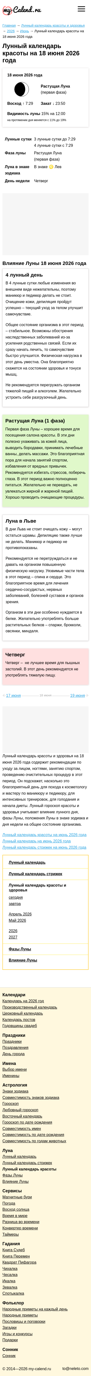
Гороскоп (10, 1104)
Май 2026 (17, 920)
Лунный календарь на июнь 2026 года (36, 841)
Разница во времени (20, 1222)
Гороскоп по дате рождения (27, 1122)
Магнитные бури (17, 1197)
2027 (13, 937)
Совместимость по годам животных (34, 1141)
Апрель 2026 (20, 914)
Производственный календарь (29, 1007)
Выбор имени (14, 1069)
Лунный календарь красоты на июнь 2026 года (44, 835)
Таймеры (10, 1234)
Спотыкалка (13, 1293)
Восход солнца (15, 1209)
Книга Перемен (16, 1256)
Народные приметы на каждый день (35, 1309)
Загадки (9, 1328)
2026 (13, 931)
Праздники (12, 1041)
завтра (15, 904)
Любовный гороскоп (20, 1110)
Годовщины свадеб (19, 1026)
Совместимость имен (21, 1129)
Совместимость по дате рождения (33, 1135)
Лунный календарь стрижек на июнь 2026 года (44, 847)
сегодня (16, 897)
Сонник (9, 1356)
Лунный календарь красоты (29, 1169)
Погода (8, 1203)
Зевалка (9, 1287)
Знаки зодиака (15, 1091)
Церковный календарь (22, 1013)
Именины (10, 1076)
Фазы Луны (20, 949)
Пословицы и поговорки (23, 1321)
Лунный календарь (27, 862)
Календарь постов (18, 1020)
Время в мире (14, 1216)
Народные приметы (20, 1315)
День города (13, 1054)
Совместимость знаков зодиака (30, 1098)
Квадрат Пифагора (19, 1262)
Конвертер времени (20, 1228)
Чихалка (9, 1269)
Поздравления (15, 1048)
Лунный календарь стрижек (35, 874)
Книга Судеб (13, 1250)
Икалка (8, 1281)
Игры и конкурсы (17, 1334)
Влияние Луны (23, 960)
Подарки (10, 1340)
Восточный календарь (22, 1116)
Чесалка (9, 1275)
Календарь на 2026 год (23, 1001)
